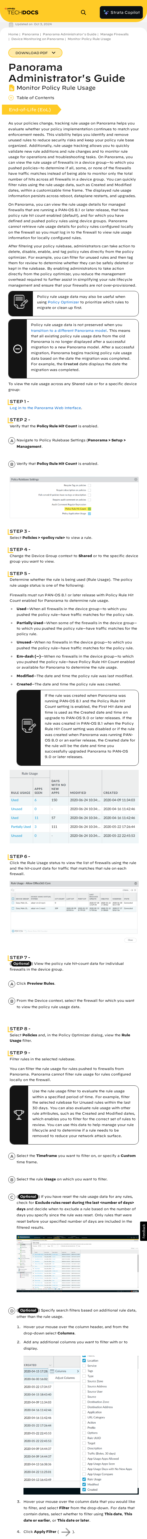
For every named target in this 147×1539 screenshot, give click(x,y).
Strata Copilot (121, 12)
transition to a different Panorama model (69, 331)
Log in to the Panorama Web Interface (45, 408)
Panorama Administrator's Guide (69, 34)
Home (13, 34)
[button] (143, 1231)
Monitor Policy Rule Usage (89, 39)
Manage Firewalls (114, 34)
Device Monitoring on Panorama (37, 39)
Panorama (30, 34)
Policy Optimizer (63, 302)
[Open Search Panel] (85, 12)
